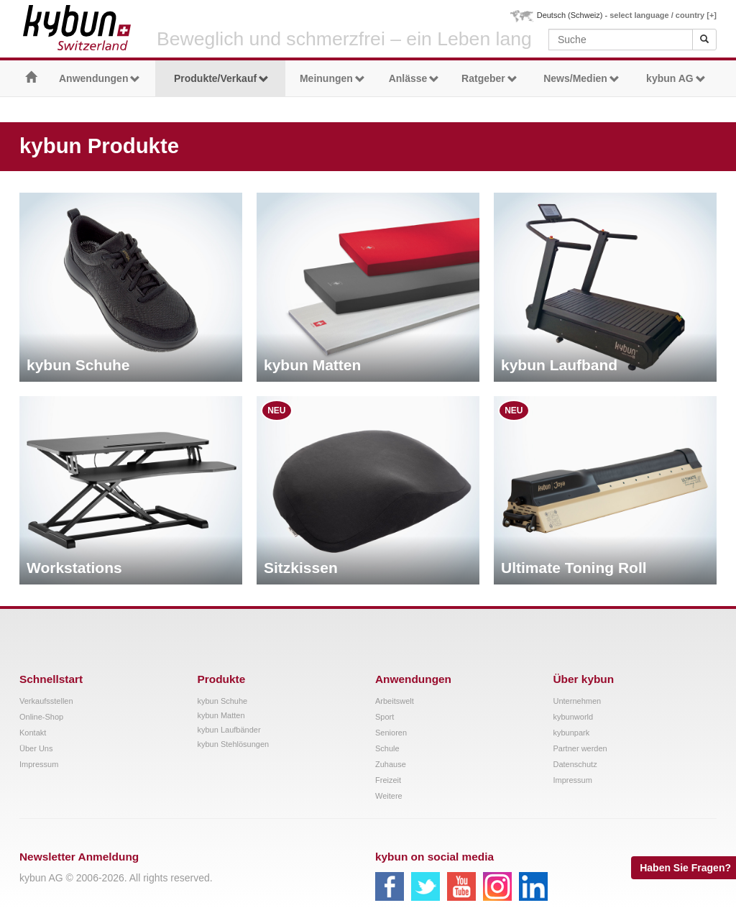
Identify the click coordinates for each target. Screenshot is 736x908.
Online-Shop (41, 716)
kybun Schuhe (223, 701)
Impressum (38, 764)
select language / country (663, 15)
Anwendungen (99, 78)
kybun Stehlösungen (234, 744)
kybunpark (571, 732)
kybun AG (676, 78)
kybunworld (573, 716)
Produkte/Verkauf (221, 78)
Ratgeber (489, 78)
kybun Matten (221, 715)
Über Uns (35, 748)
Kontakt (32, 732)
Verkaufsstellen (46, 701)
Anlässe (414, 78)
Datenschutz (575, 764)
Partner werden (580, 748)
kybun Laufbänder (229, 729)
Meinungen (332, 78)
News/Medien (581, 78)
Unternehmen (577, 701)
